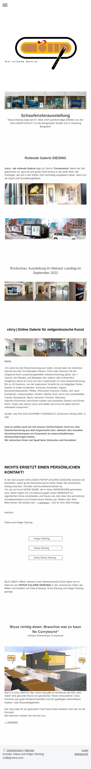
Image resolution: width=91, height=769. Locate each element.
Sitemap (29, 750)
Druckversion (13, 750)
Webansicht (81, 754)
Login (85, 750)
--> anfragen (11, 722)
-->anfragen (43, 502)
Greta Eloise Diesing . (45, 557)
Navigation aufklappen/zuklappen (45, 5)
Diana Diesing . (45, 548)
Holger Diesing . (45, 538)
